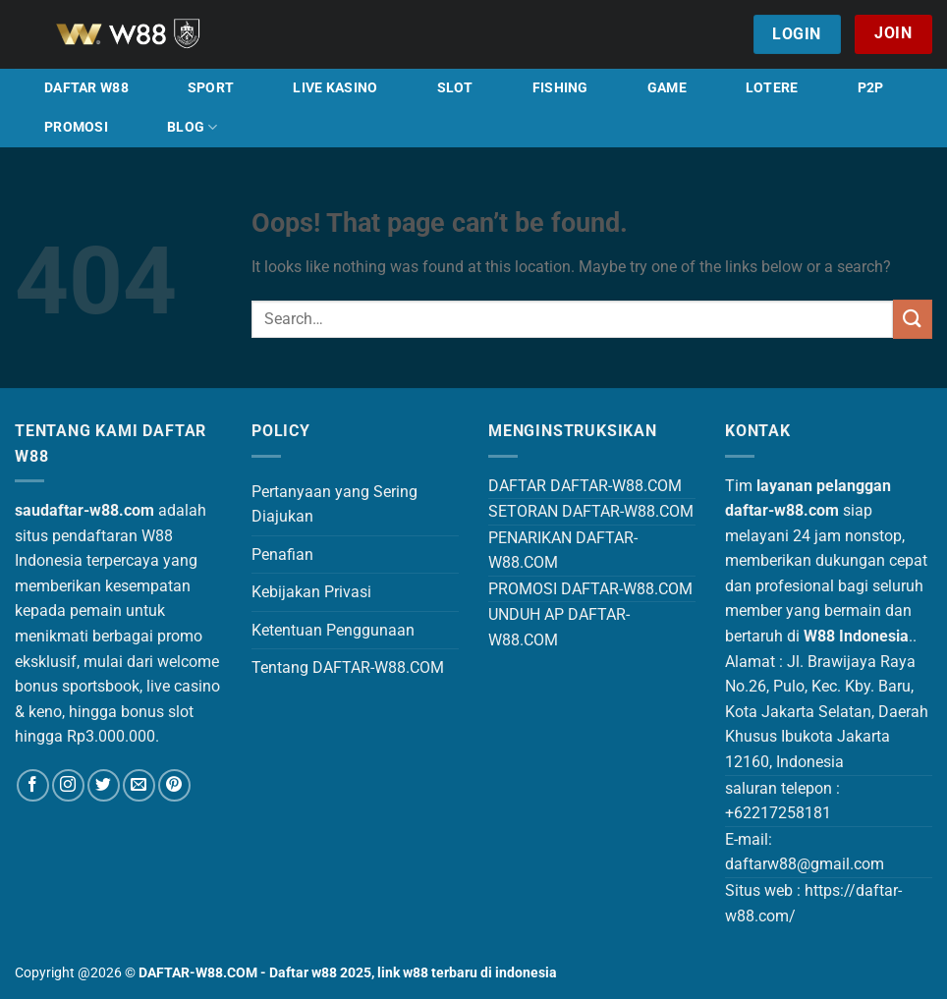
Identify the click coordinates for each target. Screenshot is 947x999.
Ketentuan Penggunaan (333, 630)
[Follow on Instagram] (68, 785)
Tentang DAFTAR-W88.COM (347, 667)
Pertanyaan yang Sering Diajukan (334, 504)
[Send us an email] (139, 785)
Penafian (282, 554)
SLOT (455, 88)
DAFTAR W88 (86, 88)
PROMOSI (76, 127)
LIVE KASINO (335, 88)
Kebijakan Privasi (311, 592)
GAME (667, 88)
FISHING (560, 88)
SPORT (211, 88)
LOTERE (772, 88)
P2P (871, 88)
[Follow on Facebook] (33, 785)
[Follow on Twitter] (103, 785)
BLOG (192, 127)
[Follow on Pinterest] (174, 785)
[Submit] (912, 319)
